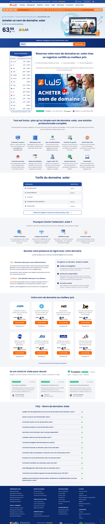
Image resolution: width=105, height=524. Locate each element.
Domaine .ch (85, 356)
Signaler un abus (83, 495)
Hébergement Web (14, 491)
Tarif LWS (81, 505)
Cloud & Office (79, 5)
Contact (81, 512)
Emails (53, 5)
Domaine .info (63, 356)
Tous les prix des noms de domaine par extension (52, 363)
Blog (80, 516)
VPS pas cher (61, 499)
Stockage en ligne (62, 512)
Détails (98, 10)
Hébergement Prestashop (16, 510)
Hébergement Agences (15, 501)
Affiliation (81, 501)
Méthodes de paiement (84, 503)
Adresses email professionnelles (41, 516)
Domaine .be (85, 326)
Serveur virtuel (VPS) (63, 491)
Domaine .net (63, 326)
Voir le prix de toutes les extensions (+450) (21, 111)
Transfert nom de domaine (40, 495)
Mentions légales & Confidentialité (87, 497)
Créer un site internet (39, 501)
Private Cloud (61, 497)
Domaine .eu (41, 356)
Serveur (47, 5)
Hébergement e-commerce (16, 512)
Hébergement (31, 5)
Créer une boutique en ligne (16, 508)
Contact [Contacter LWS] (79, 1)
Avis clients (58, 1)
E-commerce (69, 5)
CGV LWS (81, 493)
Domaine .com (20, 326)
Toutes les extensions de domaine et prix (25, 17)
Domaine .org (20, 356)
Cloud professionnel (63, 514)
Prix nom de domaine (39, 493)
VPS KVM (60, 503)
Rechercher (79, 44)
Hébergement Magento (15, 516)
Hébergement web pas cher (16, 497)
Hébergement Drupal (15, 499)
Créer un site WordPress (39, 503)
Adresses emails (38, 514)
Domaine (22, 5)
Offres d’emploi (82, 499)
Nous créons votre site (39, 505)
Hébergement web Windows (17, 495)
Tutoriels (81, 518)
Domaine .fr (41, 326)
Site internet (60, 5)
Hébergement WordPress (16, 493)
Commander (19, 323)
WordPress (40, 5)
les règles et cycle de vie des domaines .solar (52, 213)
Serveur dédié (61, 493)
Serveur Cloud (61, 495)
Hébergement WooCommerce (17, 514)
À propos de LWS (83, 491)
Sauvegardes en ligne (63, 510)
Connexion (87, 1)
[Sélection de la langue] (93, 1)
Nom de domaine (9, 17)
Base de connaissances (84, 514)
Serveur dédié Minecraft (64, 501)
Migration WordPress (39, 508)
